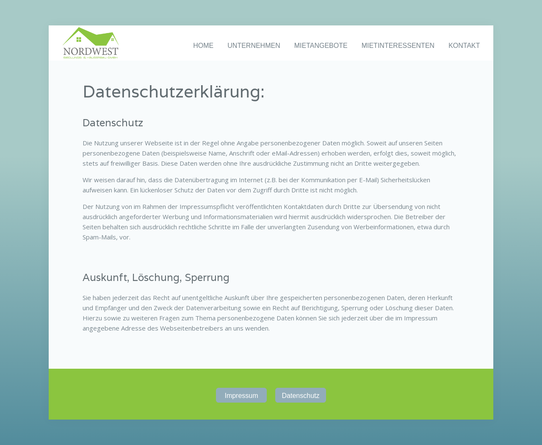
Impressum (241, 395)
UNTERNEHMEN (253, 45)
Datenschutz (301, 395)
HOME (203, 45)
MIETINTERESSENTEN (398, 45)
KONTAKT (464, 45)
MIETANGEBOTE (321, 45)
